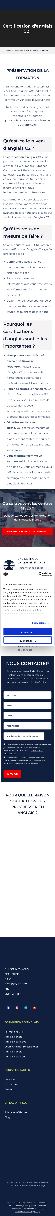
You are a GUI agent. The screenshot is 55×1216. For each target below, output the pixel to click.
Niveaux (45, 50)
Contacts (10, 1079)
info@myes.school (23, 1211)
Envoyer (12, 774)
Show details (39, 623)
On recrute (11, 1084)
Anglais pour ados (15, 1041)
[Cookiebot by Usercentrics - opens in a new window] (39, 574)
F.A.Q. (8, 979)
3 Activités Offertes (16, 1112)
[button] (27, 531)
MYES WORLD (13, 994)
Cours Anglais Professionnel (21, 1046)
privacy (36, 1211)
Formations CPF (14, 1031)
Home (8, 50)
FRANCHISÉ (12, 974)
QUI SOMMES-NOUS (17, 969)
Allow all (27, 632)
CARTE (9, 1089)
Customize (27, 641)
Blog (7, 1117)
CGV (7, 989)
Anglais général (14, 1036)
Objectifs (19, 50)
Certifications (32, 50)
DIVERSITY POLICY (16, 984)
